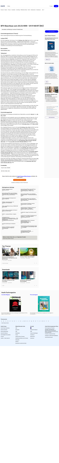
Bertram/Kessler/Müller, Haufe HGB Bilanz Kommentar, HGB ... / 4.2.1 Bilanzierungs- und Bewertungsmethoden (28, 199)
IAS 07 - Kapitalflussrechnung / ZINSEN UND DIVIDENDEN (10, 206)
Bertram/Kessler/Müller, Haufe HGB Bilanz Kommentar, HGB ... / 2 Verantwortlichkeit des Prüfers (29, 195)
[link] (2, 10)
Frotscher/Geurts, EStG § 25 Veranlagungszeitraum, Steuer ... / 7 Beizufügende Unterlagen (27, 231)
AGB (57, 106)
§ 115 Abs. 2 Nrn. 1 (26, 124)
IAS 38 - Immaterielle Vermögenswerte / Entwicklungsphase (9, 198)
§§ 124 (32, 114)
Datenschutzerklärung (50, 109)
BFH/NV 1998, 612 (7, 162)
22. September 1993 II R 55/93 (25, 140)
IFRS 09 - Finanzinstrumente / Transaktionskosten (7, 189)
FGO (24, 89)
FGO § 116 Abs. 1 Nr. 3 (5, 50)
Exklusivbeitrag (5, 248)
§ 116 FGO (29, 121)
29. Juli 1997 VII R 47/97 (14, 141)
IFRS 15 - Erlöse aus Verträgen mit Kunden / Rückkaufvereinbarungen (9, 210)
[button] (9, 6)
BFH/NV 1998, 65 (24, 141)
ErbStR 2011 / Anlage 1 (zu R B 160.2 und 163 (28, 212)
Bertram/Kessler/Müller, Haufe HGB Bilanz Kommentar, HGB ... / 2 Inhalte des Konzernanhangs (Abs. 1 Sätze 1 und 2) (28, 190)
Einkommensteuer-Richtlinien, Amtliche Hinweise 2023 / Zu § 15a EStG (28, 204)
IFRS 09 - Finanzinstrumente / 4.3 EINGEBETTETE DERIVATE (8, 202)
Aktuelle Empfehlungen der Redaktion (8, 223)
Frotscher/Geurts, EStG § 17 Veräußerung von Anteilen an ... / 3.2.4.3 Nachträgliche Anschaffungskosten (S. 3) (29, 216)
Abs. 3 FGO (35, 124)
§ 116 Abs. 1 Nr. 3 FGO (22, 40)
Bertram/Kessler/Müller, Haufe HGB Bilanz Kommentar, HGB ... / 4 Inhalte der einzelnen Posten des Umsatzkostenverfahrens (9, 194)
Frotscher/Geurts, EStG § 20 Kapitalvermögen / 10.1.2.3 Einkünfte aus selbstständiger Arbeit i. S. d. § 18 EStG (29, 227)
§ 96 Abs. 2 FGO (17, 160)
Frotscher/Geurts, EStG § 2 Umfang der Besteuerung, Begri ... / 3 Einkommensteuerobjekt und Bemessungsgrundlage (28, 221)
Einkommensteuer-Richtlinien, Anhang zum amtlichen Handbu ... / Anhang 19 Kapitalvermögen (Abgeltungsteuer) (28, 208)
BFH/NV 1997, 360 (9, 152)
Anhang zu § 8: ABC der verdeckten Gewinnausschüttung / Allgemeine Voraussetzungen (8, 228)
